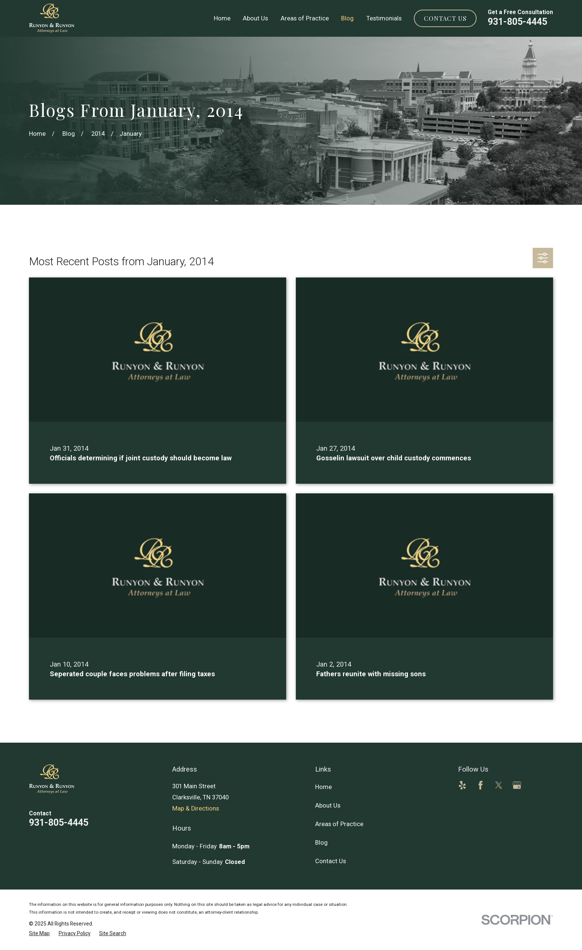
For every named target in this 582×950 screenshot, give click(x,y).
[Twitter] (498, 785)
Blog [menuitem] (347, 18)
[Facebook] (480, 785)
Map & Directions (195, 808)
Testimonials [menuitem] (384, 18)
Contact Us (445, 18)
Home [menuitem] (222, 18)
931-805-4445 (517, 21)
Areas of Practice (339, 824)
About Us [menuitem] (255, 18)
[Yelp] (462, 785)
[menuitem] (39, 933)
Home (323, 786)
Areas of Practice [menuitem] (305, 18)
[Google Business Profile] (517, 785)
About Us (327, 805)
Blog (321, 842)
